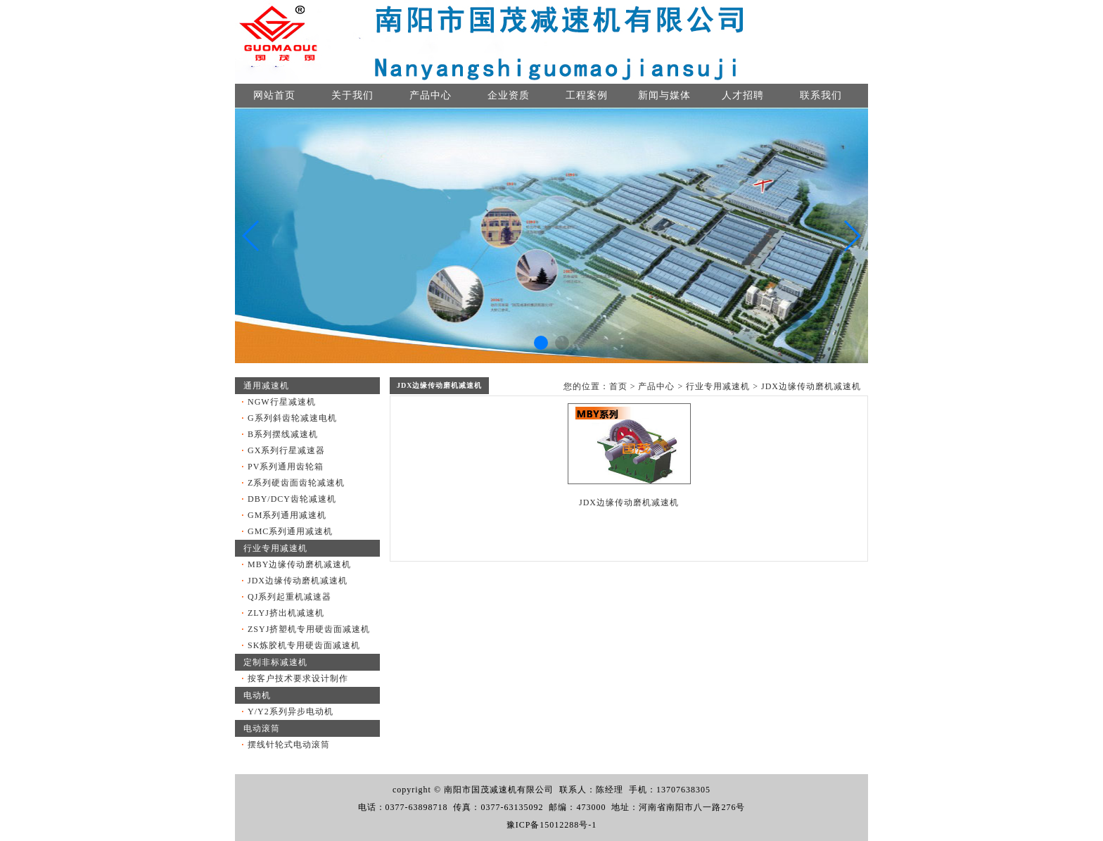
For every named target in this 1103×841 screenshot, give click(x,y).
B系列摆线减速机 (283, 434)
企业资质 (508, 95)
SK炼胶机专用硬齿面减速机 (304, 645)
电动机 (257, 695)
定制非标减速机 (275, 662)
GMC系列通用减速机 (290, 531)
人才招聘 (743, 95)
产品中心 (430, 95)
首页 (618, 386)
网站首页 (274, 95)
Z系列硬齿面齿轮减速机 (296, 483)
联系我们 (821, 95)
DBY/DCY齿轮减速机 (292, 499)
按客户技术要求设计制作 (298, 678)
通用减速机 (266, 386)
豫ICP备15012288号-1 (551, 825)
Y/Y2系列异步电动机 (290, 711)
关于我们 (352, 95)
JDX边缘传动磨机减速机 (298, 581)
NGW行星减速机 (282, 402)
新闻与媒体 (664, 95)
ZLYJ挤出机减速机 (286, 613)
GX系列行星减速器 (286, 450)
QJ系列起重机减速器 (289, 597)
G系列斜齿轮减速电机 (292, 418)
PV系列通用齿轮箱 (286, 467)
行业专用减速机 (275, 548)
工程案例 (587, 95)
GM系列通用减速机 (287, 515)
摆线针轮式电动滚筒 (289, 745)
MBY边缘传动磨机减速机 (299, 564)
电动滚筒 (261, 728)
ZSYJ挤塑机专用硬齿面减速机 (309, 629)
